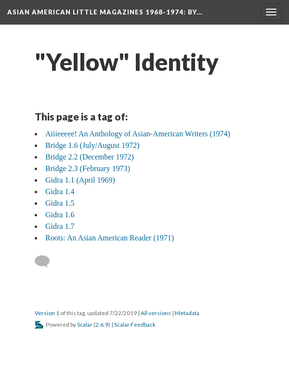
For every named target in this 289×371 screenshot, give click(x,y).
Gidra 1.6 (59, 215)
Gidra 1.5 (59, 203)
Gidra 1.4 (59, 191)
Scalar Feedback (135, 324)
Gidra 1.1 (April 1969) (80, 180)
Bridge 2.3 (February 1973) (87, 168)
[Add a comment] (46, 261)
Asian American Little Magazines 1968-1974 (104, 12)
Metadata (187, 313)
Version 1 (47, 313)
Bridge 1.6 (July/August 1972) (92, 145)
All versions (156, 313)
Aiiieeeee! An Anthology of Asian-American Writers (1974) (137, 134)
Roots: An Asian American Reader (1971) (109, 238)
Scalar (84, 324)
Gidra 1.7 (59, 226)
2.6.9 (101, 324)
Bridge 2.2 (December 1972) (89, 157)
